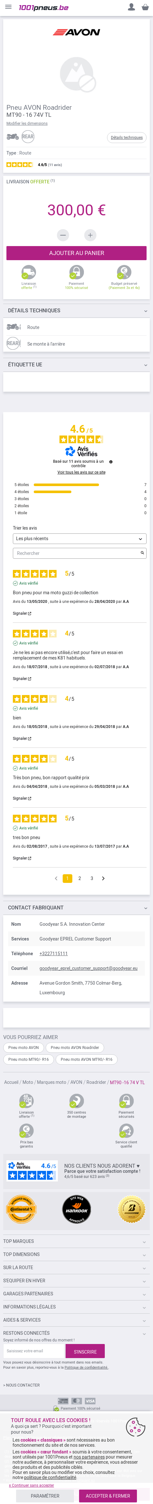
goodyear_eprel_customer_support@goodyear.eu (89, 968)
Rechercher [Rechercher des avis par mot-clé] (76, 553)
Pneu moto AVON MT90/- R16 (87, 1059)
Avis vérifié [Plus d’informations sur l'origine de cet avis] (28, 583)
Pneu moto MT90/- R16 (28, 1059)
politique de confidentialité (50, 1477)
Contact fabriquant (36, 908)
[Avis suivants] (103, 879)
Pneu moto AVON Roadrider (75, 1047)
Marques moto (52, 1082)
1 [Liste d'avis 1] (67, 878)
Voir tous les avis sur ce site (81, 472)
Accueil (11, 1082)
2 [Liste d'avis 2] (79, 878)
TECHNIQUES (34, 311)
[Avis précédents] (56, 878)
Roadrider (96, 1082)
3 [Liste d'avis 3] (92, 878)
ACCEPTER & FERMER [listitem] (108, 1496)
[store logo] (43, 8)
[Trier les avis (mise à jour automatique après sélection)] (80, 538)
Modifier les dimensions (27, 123)
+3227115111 (54, 953)
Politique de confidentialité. (86, 1367)
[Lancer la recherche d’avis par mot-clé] (142, 553)
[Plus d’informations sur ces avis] (110, 461)
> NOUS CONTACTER (21, 1385)
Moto (28, 1082)
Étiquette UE (25, 365)
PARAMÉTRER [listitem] (45, 1496)
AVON (76, 1082)
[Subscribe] (85, 1351)
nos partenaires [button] (89, 1457)
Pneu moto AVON (23, 1047)
